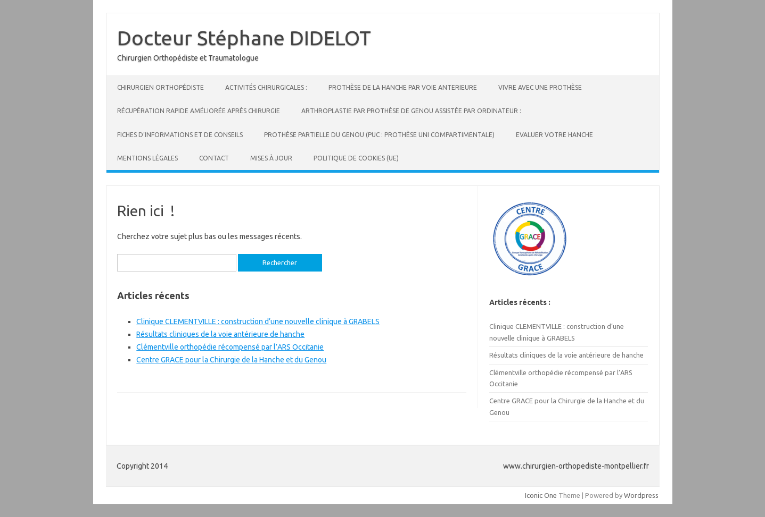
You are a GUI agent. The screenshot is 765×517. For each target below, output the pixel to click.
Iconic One (541, 495)
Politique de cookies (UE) (356, 158)
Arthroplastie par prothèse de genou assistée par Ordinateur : (411, 110)
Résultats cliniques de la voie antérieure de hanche (220, 334)
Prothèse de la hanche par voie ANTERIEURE (402, 87)
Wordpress (641, 495)
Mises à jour (271, 158)
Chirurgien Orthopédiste (160, 87)
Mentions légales (147, 158)
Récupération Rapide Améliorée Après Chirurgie (198, 110)
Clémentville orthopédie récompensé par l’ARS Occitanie (230, 347)
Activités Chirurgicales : (266, 87)
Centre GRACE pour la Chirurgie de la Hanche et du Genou (231, 359)
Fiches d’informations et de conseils (180, 134)
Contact (214, 158)
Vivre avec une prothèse (540, 87)
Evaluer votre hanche (554, 134)
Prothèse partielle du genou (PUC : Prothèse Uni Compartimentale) (379, 134)
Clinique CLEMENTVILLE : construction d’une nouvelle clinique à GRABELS (258, 321)
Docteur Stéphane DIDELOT (244, 38)
